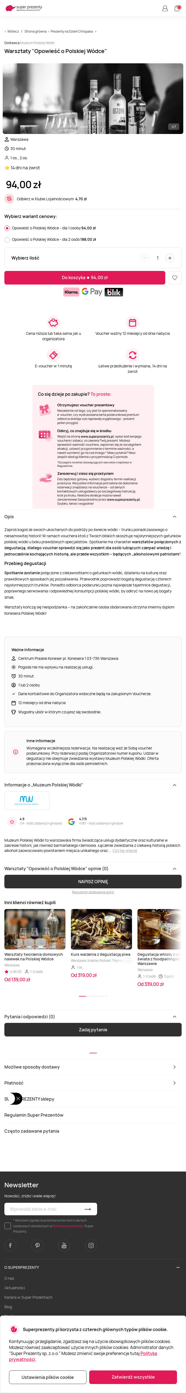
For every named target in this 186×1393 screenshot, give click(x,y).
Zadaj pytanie (93, 1030)
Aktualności (14, 1287)
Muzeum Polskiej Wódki (37, 42)
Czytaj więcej (125, 850)
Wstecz (13, 31)
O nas (9, 1278)
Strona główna (36, 31)
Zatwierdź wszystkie (133, 1377)
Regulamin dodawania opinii (93, 892)
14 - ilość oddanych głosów (41, 823)
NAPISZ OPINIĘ (93, 882)
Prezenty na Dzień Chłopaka (72, 31)
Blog (8, 1306)
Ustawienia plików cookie (48, 1377)
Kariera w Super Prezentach (28, 1297)
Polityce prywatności (68, 1226)
